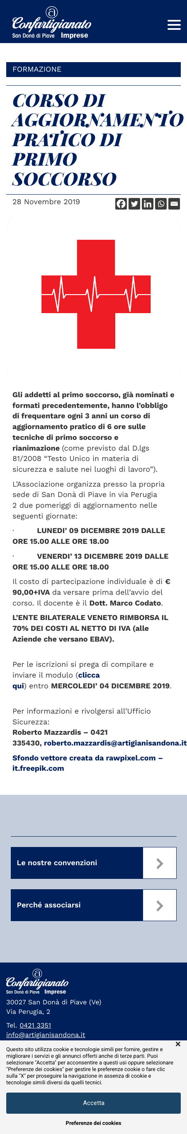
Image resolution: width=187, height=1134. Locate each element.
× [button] (178, 1044)
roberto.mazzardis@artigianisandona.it (115, 743)
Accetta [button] (93, 1103)
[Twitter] (134, 204)
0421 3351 (35, 1025)
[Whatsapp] (161, 204)
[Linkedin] (147, 204)
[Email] (174, 204)
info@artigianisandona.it (45, 1035)
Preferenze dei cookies (93, 1123)
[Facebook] (121, 204)
